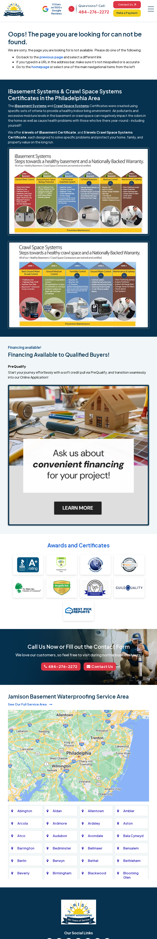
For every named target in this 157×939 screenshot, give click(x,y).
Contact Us (127, 4)
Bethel (93, 860)
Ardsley (94, 823)
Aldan (57, 811)
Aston (128, 823)
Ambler (129, 811)
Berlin (21, 860)
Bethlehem (131, 860)
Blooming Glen (131, 875)
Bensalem (131, 848)
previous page (51, 57)
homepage (40, 67)
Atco (21, 836)
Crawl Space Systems (71, 106)
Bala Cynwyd (133, 836)
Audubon (60, 836)
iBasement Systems (31, 106)
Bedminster (62, 848)
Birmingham (62, 873)
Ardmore (60, 823)
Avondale (95, 836)
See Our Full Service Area (30, 704)
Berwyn (59, 860)
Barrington (25, 848)
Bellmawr (95, 848)
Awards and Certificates (78, 545)
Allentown (96, 811)
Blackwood (97, 873)
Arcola (22, 823)
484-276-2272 (93, 11)
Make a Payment (127, 12)
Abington (24, 811)
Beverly (23, 873)
